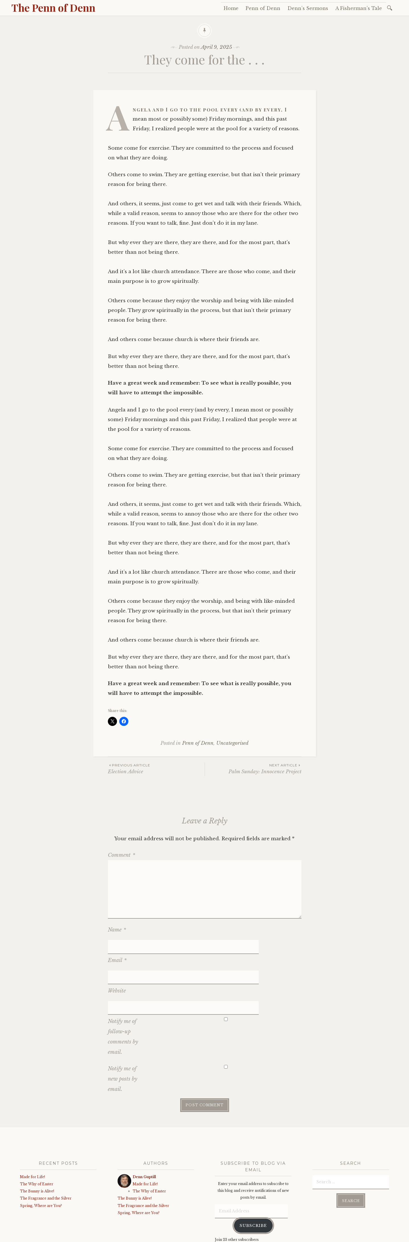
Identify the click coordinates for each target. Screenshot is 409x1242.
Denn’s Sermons (307, 8)
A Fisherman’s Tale (358, 8)
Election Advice (156, 768)
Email (117, 946)
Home (231, 8)
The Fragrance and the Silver (45, 1157)
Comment (121, 855)
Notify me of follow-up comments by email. (123, 995)
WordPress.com (140, 1236)
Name (117, 930)
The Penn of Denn (53, 7)
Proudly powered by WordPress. (46, 1236)
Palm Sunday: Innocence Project (253, 768)
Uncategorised (232, 743)
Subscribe (253, 1184)
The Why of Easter (36, 1142)
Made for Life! (32, 1135)
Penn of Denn (263, 8)
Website (117, 963)
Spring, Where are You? (41, 1164)
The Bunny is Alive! (37, 1150)
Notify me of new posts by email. (122, 1037)
